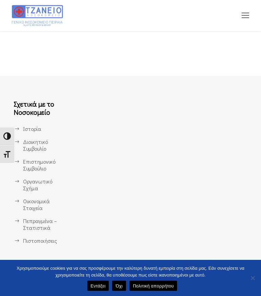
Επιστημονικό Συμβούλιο (39, 165)
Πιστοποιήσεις (40, 240)
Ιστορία (32, 128)
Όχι (119, 285)
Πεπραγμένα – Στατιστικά (40, 224)
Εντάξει (98, 285)
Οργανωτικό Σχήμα (37, 185)
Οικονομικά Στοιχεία (36, 204)
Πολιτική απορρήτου (153, 285)
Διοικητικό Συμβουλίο (35, 145)
